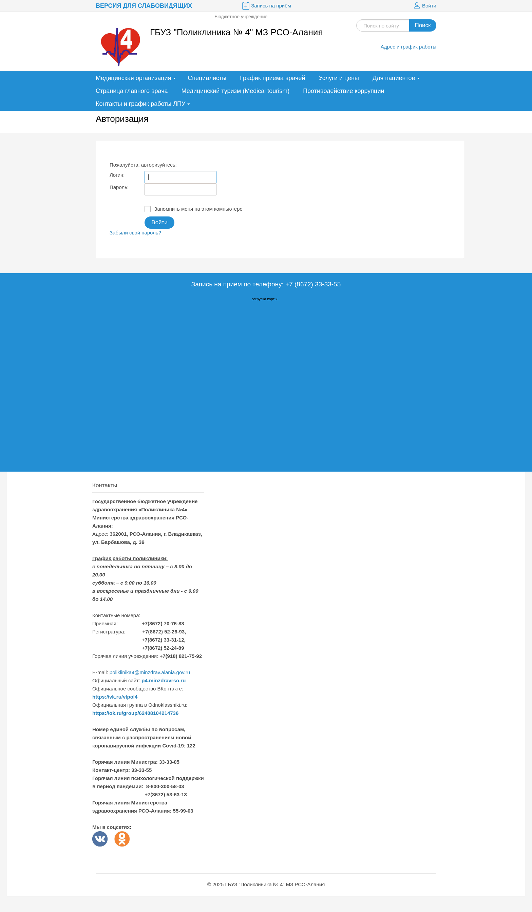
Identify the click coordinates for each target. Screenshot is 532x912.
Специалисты (207, 78)
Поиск (423, 25)
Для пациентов (394, 78)
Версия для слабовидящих (144, 5)
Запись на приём (266, 6)
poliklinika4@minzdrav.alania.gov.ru (150, 672)
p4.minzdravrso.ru (163, 680)
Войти (424, 6)
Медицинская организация (133, 78)
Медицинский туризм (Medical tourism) (236, 91)
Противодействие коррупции (343, 91)
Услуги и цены (339, 78)
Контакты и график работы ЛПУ (140, 103)
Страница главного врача (132, 91)
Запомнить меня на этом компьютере (194, 209)
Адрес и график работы (408, 47)
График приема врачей (272, 78)
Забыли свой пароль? (135, 232)
